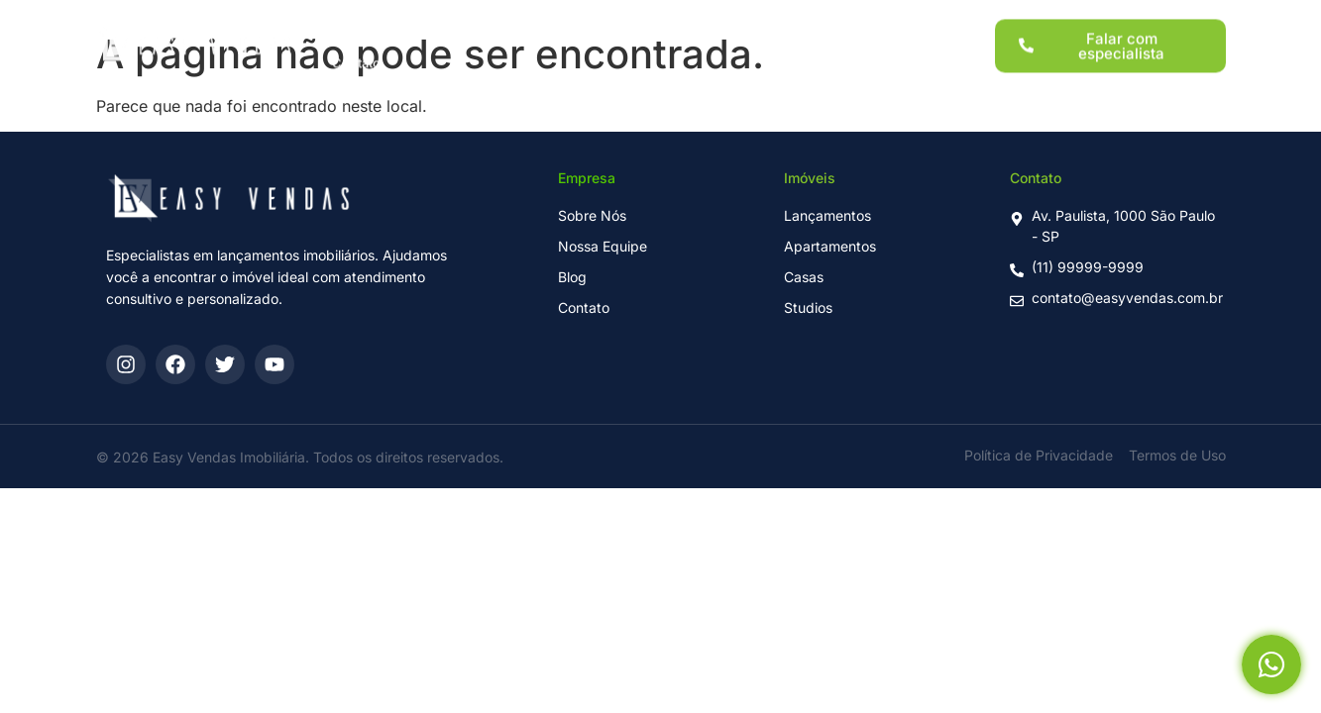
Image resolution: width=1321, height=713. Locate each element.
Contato (356, 52)
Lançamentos (451, 19)
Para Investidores (673, 19)
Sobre (784, 19)
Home (351, 19)
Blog (856, 19)
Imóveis (556, 19)
